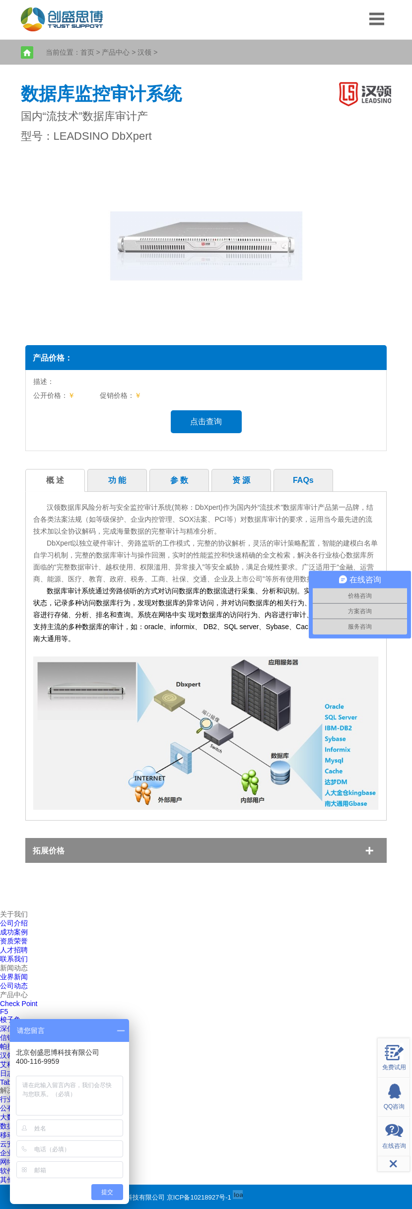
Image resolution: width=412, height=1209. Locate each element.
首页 (87, 52)
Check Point (18, 1004)
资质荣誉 (14, 941)
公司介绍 (14, 923)
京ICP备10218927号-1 (199, 1197)
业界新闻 (14, 977)
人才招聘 (14, 950)
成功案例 (14, 932)
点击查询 (206, 421)
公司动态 (14, 986)
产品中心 (116, 52)
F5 (4, 1012)
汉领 (144, 52)
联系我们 (14, 959)
